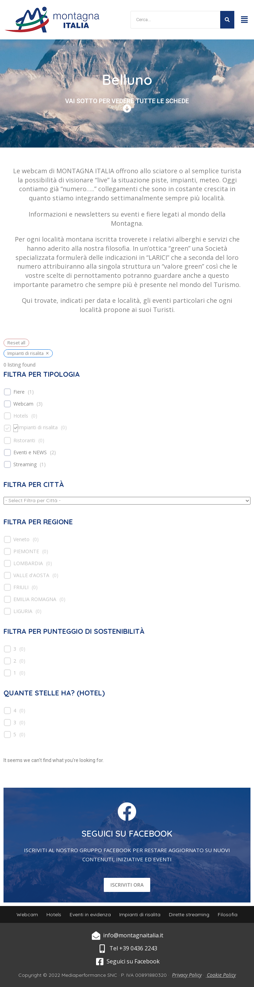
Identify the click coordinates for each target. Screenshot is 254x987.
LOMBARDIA (28, 563)
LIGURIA (22, 611)
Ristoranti (24, 440)
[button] (244, 19)
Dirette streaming (189, 914)
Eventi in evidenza (90, 914)
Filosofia (227, 914)
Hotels (20, 416)
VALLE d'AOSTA (31, 575)
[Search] (175, 20)
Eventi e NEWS (30, 452)
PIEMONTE (26, 551)
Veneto (21, 539)
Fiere (19, 392)
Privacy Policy (187, 975)
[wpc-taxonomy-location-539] (127, 501)
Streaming (25, 464)
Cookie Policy (221, 975)
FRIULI (20, 587)
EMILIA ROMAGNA (34, 599)
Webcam (23, 404)
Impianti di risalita (38, 427)
